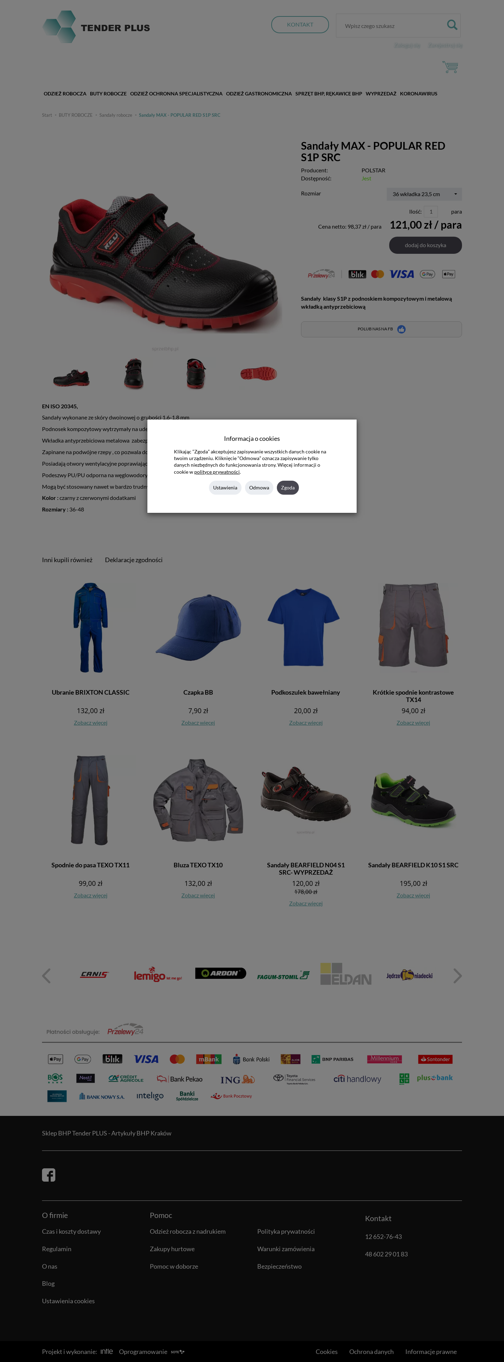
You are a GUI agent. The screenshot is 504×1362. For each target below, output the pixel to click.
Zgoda (288, 487)
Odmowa (259, 487)
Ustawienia (225, 487)
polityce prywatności (217, 472)
